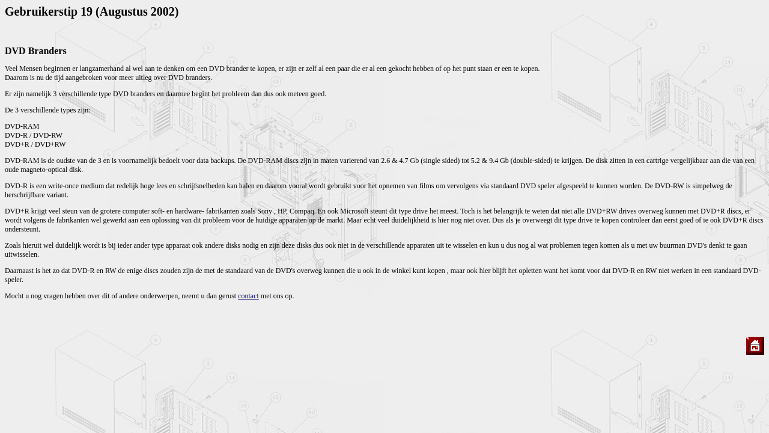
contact (248, 296)
